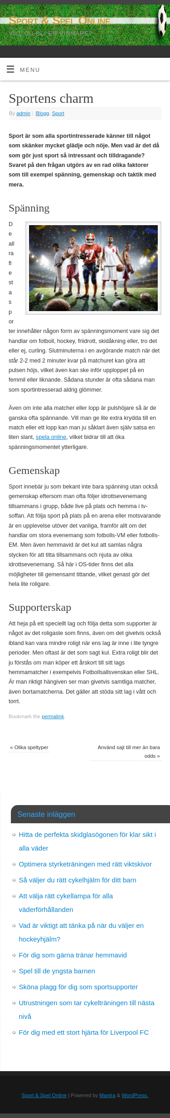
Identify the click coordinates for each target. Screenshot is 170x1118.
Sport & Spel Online (59, 20)
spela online (51, 437)
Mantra (107, 1095)
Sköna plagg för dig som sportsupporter (78, 987)
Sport (58, 113)
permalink (53, 716)
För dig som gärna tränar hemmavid (73, 955)
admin (23, 113)
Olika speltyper (29, 747)
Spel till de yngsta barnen (57, 971)
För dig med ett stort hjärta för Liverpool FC (84, 1032)
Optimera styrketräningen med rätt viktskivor (85, 864)
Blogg (42, 113)
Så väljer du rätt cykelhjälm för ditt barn (77, 880)
